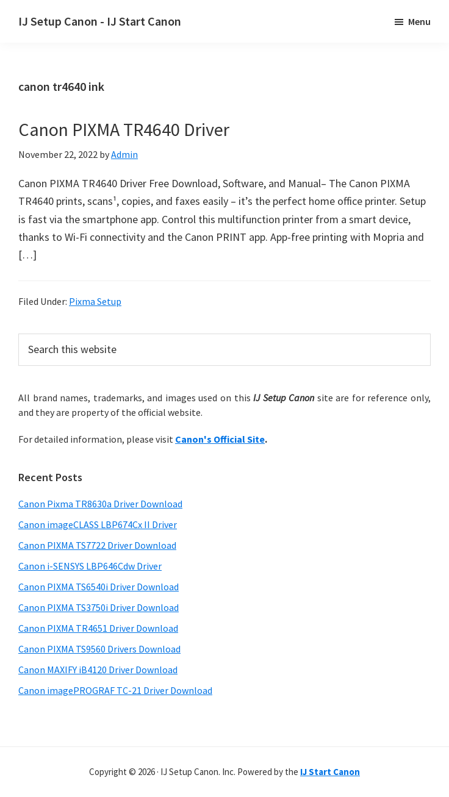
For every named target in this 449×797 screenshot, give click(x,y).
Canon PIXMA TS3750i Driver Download (98, 607)
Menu (419, 21)
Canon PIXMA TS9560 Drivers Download (99, 649)
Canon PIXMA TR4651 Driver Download (98, 628)
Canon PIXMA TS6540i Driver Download (98, 587)
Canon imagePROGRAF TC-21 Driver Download (115, 690)
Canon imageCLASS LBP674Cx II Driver (97, 524)
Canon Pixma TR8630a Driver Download (100, 504)
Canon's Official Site (220, 439)
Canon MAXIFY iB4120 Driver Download (98, 669)
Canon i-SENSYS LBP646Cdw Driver (90, 566)
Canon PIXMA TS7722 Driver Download (97, 545)
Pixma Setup (95, 301)
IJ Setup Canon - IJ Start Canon (99, 21)
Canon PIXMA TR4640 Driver (123, 129)
